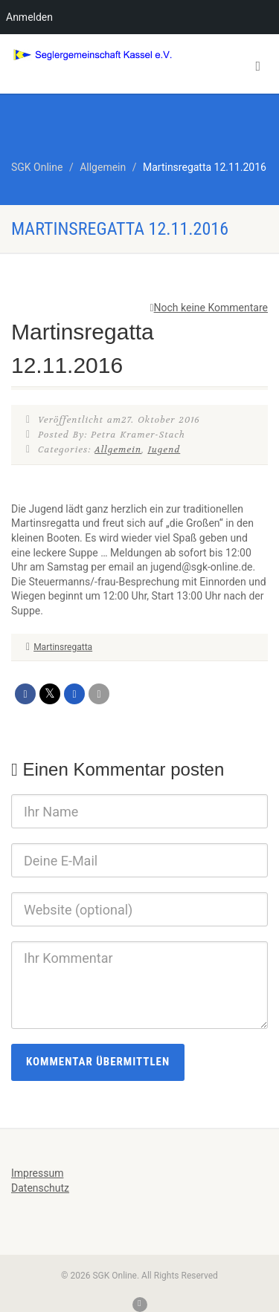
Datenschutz (40, 1188)
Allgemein (117, 449)
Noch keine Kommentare (209, 308)
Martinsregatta (62, 647)
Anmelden (29, 17)
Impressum (37, 1173)
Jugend (164, 449)
